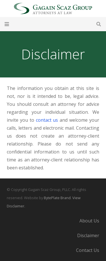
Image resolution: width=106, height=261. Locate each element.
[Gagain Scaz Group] (53, 8)
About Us (89, 221)
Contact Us (87, 250)
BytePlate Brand (57, 197)
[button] (7, 24)
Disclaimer (88, 235)
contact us (47, 120)
